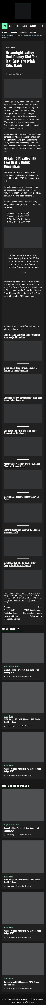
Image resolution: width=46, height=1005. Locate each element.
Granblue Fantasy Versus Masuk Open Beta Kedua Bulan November (23, 399)
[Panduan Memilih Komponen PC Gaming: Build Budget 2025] (23, 747)
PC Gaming (9, 600)
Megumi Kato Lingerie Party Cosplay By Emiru (21, 498)
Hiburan (23, 32)
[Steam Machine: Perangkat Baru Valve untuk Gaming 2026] (23, 648)
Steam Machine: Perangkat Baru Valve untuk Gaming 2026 (21, 671)
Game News (34, 596)
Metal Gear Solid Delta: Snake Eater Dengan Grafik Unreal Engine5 (20, 564)
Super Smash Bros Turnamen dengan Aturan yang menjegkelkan (20, 369)
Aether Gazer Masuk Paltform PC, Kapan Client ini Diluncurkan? (22, 465)
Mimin (20, 74)
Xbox (6, 603)
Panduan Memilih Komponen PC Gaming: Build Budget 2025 (22, 770)
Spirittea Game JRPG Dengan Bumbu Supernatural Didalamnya (20, 432)
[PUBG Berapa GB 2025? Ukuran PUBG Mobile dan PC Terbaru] (23, 697)
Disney (22, 593)
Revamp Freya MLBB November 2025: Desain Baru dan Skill (21, 983)
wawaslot (34, 600)
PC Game (37, 598)
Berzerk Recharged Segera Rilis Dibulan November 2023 (22, 531)
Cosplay (33, 32)
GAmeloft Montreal (19, 598)
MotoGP (5, 32)
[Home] (4, 26)
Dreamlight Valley (16, 596)
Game (26, 596)
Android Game (13, 593)
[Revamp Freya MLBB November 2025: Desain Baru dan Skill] (23, 959)
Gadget (33, 26)
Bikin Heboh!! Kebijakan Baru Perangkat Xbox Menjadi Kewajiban (22, 336)
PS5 (27, 600)
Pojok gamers (19, 600)
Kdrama (14, 32)
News (17, 26)
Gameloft (8, 172)
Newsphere (16, 1002)
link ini (15, 326)
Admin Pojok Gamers (25, 676)
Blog (11, 26)
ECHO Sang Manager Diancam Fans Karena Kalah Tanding (32, 611)
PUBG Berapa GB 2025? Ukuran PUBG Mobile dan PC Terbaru (22, 720)
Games (24, 26)
